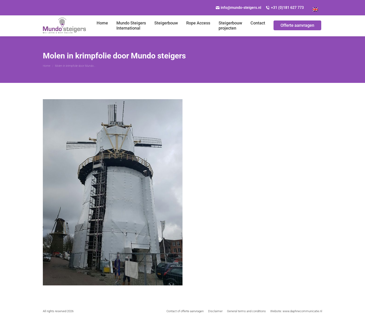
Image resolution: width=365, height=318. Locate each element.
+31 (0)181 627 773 (285, 7)
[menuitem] (315, 8)
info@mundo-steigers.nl (238, 7)
